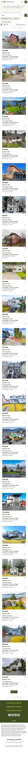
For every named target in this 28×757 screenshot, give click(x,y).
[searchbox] (13, 12)
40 (23, 179)
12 (23, 607)
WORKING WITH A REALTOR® (14, 706)
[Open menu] (1, 1)
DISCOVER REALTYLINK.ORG (14, 703)
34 (23, 443)
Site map (14, 720)
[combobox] (14, 12)
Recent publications (20, 24)
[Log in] (25, 1)
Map (4, 24)
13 (23, 410)
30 (23, 311)
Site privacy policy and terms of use (14, 746)
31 (23, 80)
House (16, 18)
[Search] (22, 2)
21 (23, 377)
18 (23, 278)
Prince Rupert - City (6, 18)
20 (23, 640)
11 (23, 146)
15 (23, 113)
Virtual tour (16, 179)
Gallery (1, 24)
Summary (7, 24)
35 (23, 508)
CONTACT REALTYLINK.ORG (14, 710)
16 (23, 476)
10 (23, 574)
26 (23, 344)
